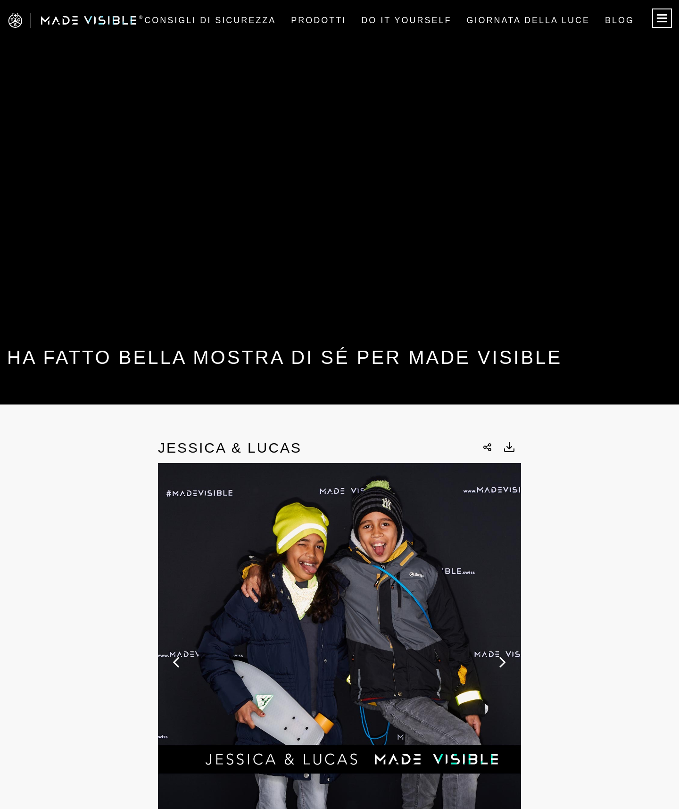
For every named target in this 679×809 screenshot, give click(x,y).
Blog (619, 20)
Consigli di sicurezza (210, 20)
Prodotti (318, 20)
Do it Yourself (406, 20)
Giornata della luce (528, 20)
